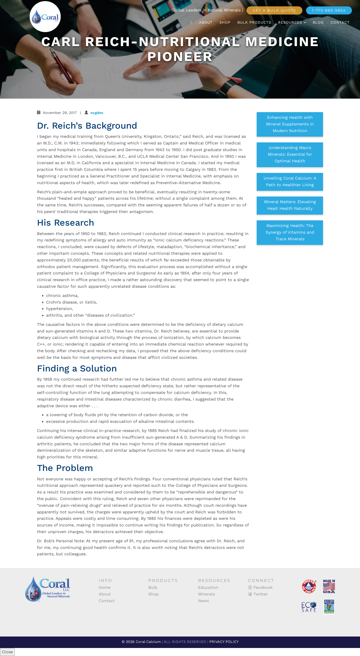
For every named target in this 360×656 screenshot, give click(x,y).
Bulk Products (254, 22)
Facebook (260, 587)
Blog (318, 22)
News (203, 600)
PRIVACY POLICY (224, 641)
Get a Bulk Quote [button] (274, 10)
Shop (225, 22)
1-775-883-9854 (329, 10)
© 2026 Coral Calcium (141, 641)
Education (208, 587)
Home (104, 587)
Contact (340, 22)
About (206, 22)
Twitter (258, 594)
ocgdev (96, 113)
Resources (292, 22)
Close (7, 651)
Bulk (152, 587)
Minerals (206, 594)
